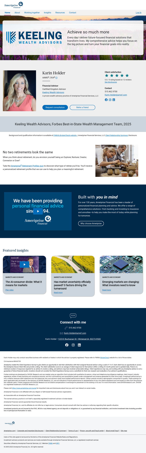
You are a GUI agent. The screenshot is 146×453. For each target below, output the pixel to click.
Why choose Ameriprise (91, 223)
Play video (9, 290)
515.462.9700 (111, 91)
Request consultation (55, 107)
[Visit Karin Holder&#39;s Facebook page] (67, 345)
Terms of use (73, 431)
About (17, 12)
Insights (47, 12)
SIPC (57, 443)
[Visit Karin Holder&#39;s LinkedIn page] (79, 345)
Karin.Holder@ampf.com (116, 95)
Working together (32, 12)
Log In (138, 12)
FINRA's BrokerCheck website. (65, 135)
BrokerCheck (105, 358)
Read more (58, 293)
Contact (72, 12)
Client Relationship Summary (116, 135)
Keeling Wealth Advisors (53, 92)
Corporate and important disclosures (30, 431)
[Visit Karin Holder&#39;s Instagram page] (73, 345)
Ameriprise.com (9, 431)
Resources (60, 12)
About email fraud (112, 431)
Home (7, 12)
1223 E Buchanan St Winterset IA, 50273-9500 (79, 339)
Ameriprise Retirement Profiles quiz (27, 166)
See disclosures (111, 82)
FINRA (50, 443)
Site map (124, 431)
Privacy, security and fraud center (92, 431)
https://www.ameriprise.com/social (24, 388)
